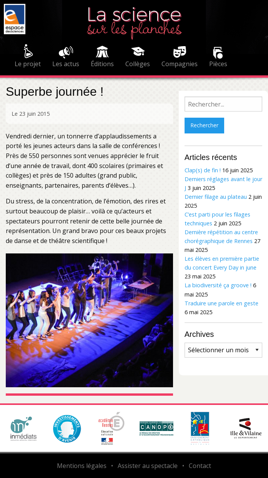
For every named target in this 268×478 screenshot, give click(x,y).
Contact (200, 465)
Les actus (65, 64)
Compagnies (179, 64)
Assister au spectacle (148, 465)
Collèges (137, 64)
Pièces (218, 64)
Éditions (102, 64)
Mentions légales (82, 465)
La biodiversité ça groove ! (218, 285)
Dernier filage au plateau (216, 196)
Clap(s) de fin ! (203, 170)
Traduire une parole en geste (221, 303)
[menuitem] (28, 57)
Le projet (28, 64)
